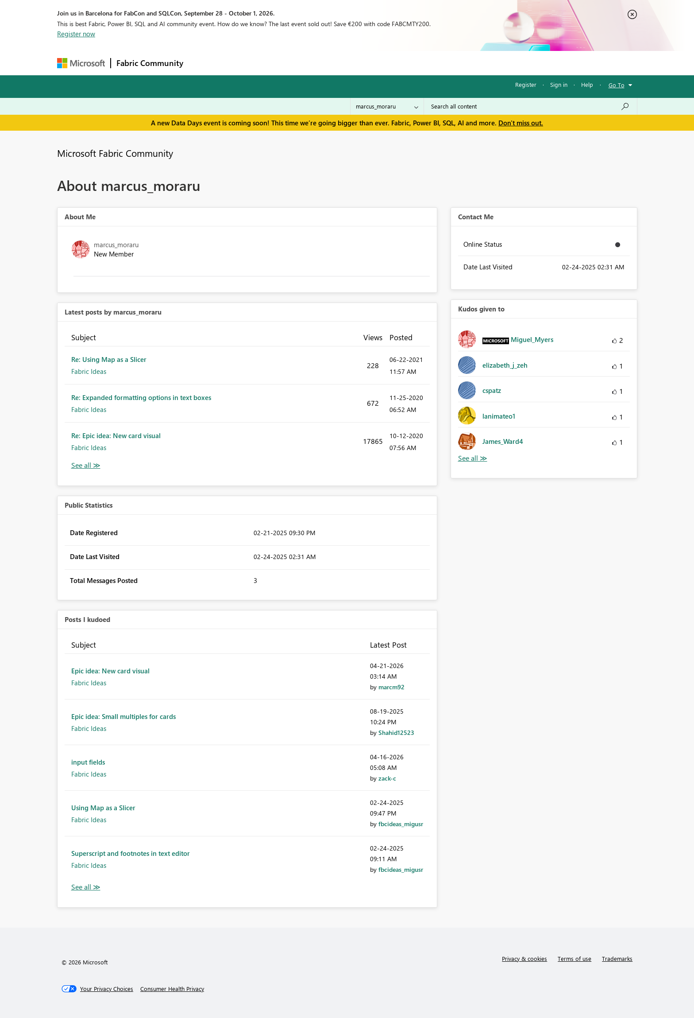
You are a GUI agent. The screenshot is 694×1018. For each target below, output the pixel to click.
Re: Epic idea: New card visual (116, 435)
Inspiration (242, 62)
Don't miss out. (520, 122)
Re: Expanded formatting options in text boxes (141, 397)
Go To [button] (617, 85)
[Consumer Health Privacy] (172, 989)
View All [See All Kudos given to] (472, 458)
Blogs (358, 62)
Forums (203, 62)
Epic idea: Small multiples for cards (123, 716)
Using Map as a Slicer (103, 807)
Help (587, 84)
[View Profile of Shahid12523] (396, 732)
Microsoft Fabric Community (115, 153)
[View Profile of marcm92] (391, 687)
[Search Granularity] (387, 106)
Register (525, 84)
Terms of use (574, 958)
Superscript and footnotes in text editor (130, 853)
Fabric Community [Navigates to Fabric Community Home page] (149, 63)
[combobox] (530, 106)
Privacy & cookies (524, 958)
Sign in (558, 84)
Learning (392, 62)
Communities (318, 62)
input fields (88, 762)
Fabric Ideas (88, 371)
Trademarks (617, 958)
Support (429, 62)
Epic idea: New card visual (110, 670)
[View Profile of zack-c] (387, 778)
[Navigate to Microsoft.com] (81, 63)
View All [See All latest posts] (85, 465)
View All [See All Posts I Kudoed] (85, 887)
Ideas (278, 62)
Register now (76, 33)
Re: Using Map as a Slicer (109, 359)
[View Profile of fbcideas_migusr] (400, 824)
